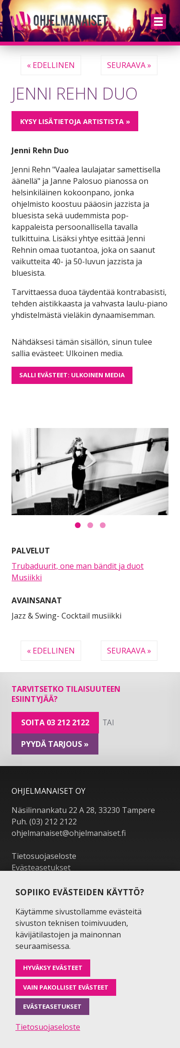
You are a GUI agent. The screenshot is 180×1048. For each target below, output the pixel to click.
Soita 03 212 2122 (55, 722)
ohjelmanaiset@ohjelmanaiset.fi (69, 833)
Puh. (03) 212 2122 (44, 821)
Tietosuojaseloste (44, 856)
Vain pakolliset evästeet (65, 987)
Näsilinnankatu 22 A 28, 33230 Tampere (83, 810)
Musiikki (27, 577)
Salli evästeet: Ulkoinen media (72, 375)
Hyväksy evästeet (53, 967)
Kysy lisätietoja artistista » (75, 121)
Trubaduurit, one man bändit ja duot (78, 566)
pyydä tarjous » (55, 744)
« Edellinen (51, 65)
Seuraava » (129, 65)
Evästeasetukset (41, 867)
